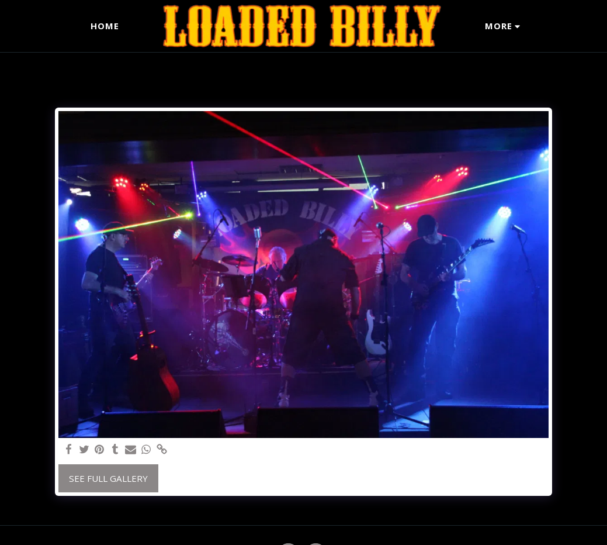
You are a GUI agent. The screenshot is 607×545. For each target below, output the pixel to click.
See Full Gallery (108, 478)
